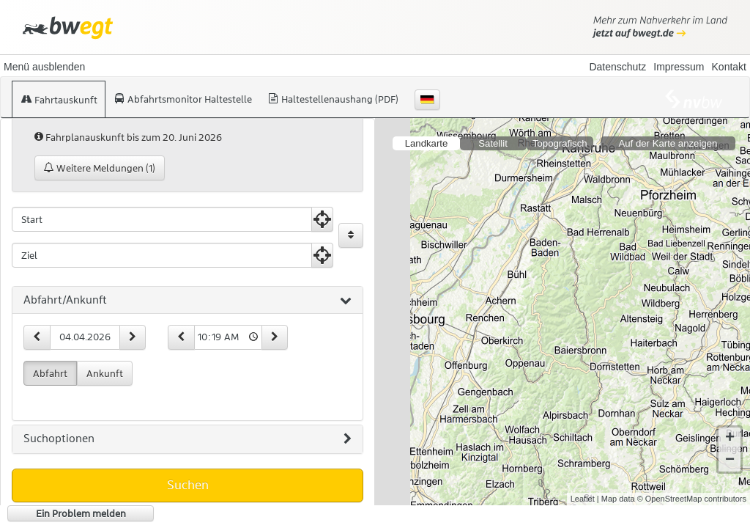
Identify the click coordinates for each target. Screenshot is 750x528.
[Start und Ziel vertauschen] (350, 235)
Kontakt (729, 67)
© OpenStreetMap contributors (691, 498)
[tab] (187, 301)
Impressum (678, 67)
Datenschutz (617, 67)
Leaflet (583, 498)
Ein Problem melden (81, 513)
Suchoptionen (187, 439)
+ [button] (730, 439)
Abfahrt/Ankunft (187, 300)
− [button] (730, 461)
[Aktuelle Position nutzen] (322, 219)
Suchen (188, 484)
